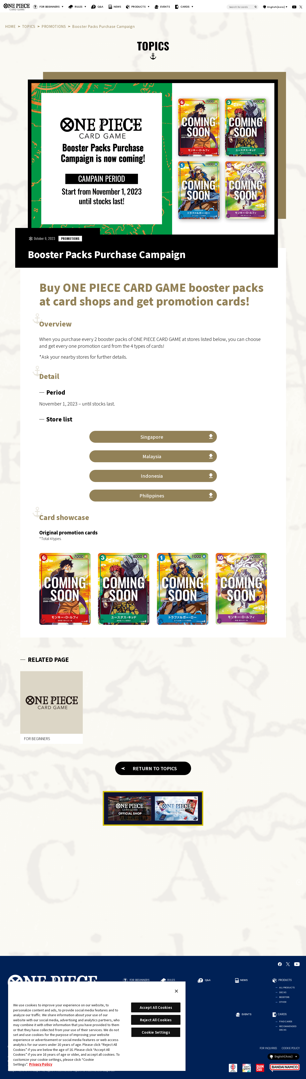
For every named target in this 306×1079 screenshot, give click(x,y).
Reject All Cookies (156, 1019)
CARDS (185, 7)
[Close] (176, 991)
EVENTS (165, 7)
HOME (10, 26)
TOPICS (28, 26)
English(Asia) (276, 7)
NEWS (117, 7)
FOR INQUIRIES (268, 1048)
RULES (79, 7)
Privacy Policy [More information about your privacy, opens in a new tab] (40, 1064)
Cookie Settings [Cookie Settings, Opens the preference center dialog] (156, 1032)
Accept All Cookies (156, 1007)
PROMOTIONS (54, 26)
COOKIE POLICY (291, 1048)
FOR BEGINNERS (49, 7)
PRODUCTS (138, 7)
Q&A (100, 7)
